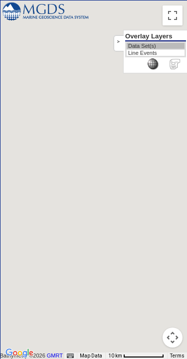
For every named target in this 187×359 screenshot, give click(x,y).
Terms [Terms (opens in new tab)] (177, 356)
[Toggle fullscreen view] (173, 15)
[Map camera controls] (173, 338)
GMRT (56, 356)
